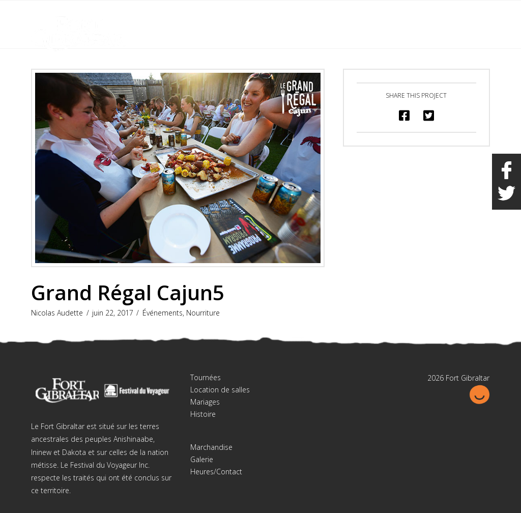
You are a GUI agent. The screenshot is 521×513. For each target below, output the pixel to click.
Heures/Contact (216, 471)
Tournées (205, 377)
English (438, 14)
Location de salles (220, 389)
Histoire (203, 414)
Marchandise (211, 447)
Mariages (205, 402)
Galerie (201, 459)
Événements (162, 313)
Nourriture (203, 313)
